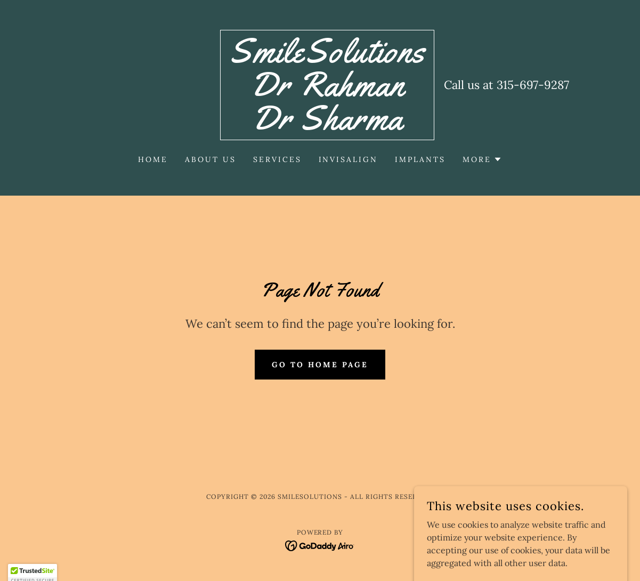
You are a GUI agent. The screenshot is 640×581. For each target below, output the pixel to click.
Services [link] (277, 159)
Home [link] (153, 159)
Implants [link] (420, 159)
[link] (327, 126)
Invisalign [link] (348, 159)
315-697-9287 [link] (533, 84)
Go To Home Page (320, 364)
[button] (482, 159)
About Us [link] (210, 159)
